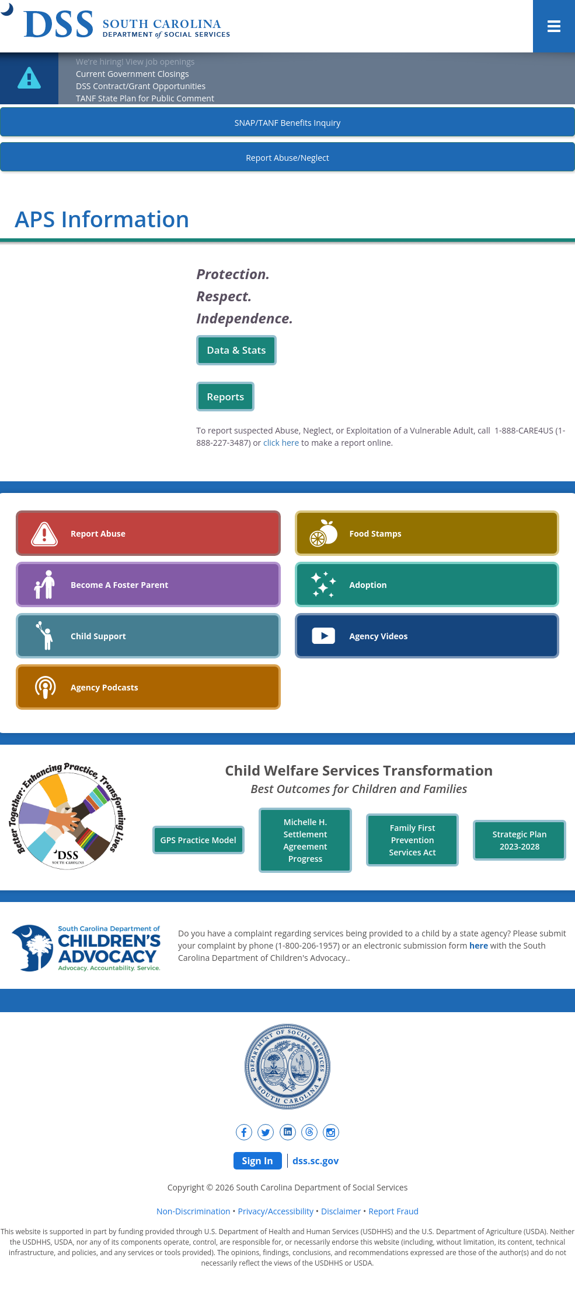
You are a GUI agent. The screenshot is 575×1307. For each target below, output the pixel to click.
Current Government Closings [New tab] (132, 73)
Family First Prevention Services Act (412, 840)
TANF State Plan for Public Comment (145, 98)
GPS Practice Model (198, 840)
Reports (225, 396)
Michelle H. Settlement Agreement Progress (305, 840)
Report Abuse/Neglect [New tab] (287, 157)
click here (281, 442)
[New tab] (244, 1132)
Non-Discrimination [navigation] (193, 1211)
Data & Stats (236, 350)
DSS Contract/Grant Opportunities (140, 85)
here (478, 945)
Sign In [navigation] (257, 1160)
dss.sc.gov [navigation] (315, 1160)
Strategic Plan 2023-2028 (520, 840)
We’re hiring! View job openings (135, 61)
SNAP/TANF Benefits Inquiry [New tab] (287, 122)
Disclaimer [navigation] (341, 1211)
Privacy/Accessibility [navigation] (275, 1211)
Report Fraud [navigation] (393, 1211)
